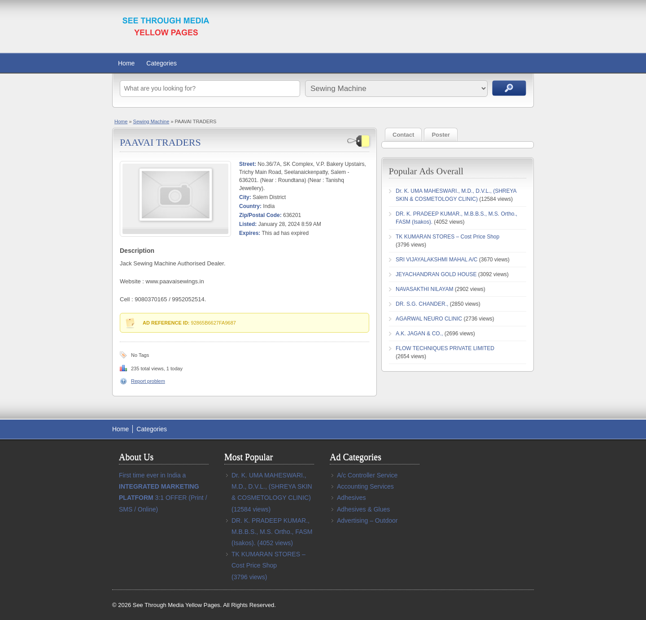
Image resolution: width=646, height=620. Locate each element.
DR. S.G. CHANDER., (422, 304)
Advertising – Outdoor (367, 520)
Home (126, 63)
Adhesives (351, 497)
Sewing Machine (151, 121)
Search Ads (509, 88)
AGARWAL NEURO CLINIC (429, 319)
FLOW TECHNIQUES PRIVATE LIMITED (445, 348)
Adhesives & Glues (363, 509)
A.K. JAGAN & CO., (419, 333)
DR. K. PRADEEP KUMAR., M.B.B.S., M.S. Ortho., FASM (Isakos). (271, 531)
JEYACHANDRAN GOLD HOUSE (436, 274)
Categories (161, 63)
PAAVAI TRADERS (160, 142)
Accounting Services (365, 486)
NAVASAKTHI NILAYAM (424, 289)
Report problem (148, 381)
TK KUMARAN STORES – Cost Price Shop (447, 237)
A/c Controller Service (367, 475)
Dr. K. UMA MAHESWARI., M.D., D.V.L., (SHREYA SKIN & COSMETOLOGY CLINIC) (271, 486)
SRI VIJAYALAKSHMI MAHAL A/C (437, 259)
